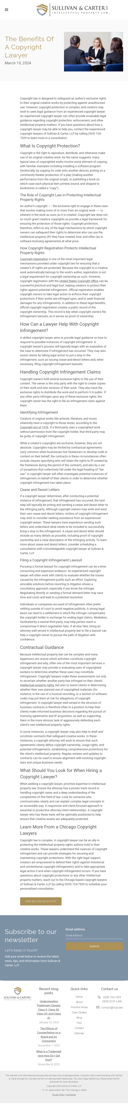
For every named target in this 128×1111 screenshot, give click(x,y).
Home (79, 996)
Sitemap (79, 1033)
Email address (76, 929)
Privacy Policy (58, 1094)
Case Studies (79, 1012)
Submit (94, 946)
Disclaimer (71, 1094)
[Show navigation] (7, 9)
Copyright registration (34, 259)
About (79, 1002)
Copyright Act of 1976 (34, 427)
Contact (79, 1028)
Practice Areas (79, 1007)
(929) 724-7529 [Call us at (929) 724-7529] (112, 997)
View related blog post (41, 901)
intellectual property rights (37, 685)
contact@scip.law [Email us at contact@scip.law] (112, 1007)
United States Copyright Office (78, 281)
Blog (79, 1017)
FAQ (79, 1022)
